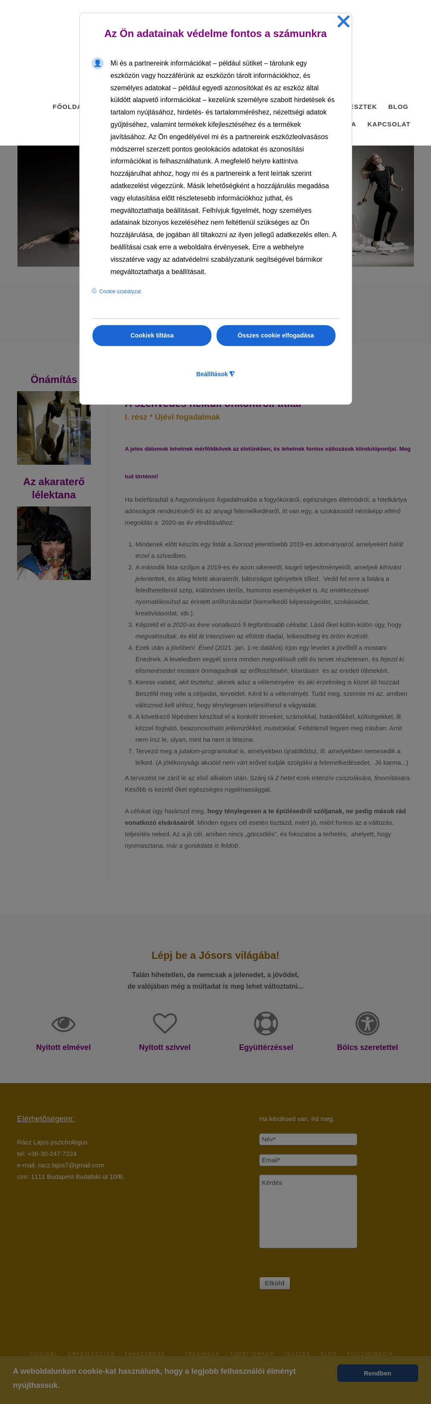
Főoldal (69, 106)
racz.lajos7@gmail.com (71, 1165)
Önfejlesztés (91, 1353)
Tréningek (202, 1353)
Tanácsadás (149, 1353)
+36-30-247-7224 (52, 1153)
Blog (398, 106)
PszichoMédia (370, 1353)
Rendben (377, 1373)
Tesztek (361, 106)
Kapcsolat (389, 124)
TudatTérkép (252, 1353)
